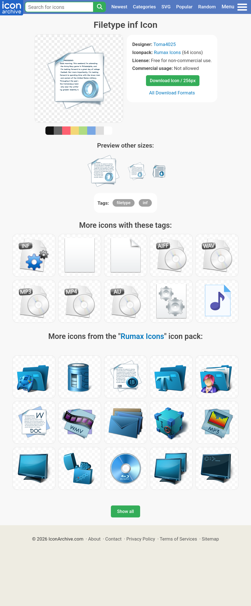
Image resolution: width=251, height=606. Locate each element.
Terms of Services (178, 539)
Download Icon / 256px (173, 80)
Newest (119, 6)
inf (145, 202)
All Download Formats (172, 93)
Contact (113, 539)
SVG (166, 6)
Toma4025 (164, 44)
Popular (184, 6)
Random (207, 6)
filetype (123, 202)
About (94, 539)
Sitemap (210, 539)
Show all (125, 511)
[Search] (99, 7)
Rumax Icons (167, 52)
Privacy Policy (140, 539)
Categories (144, 6)
